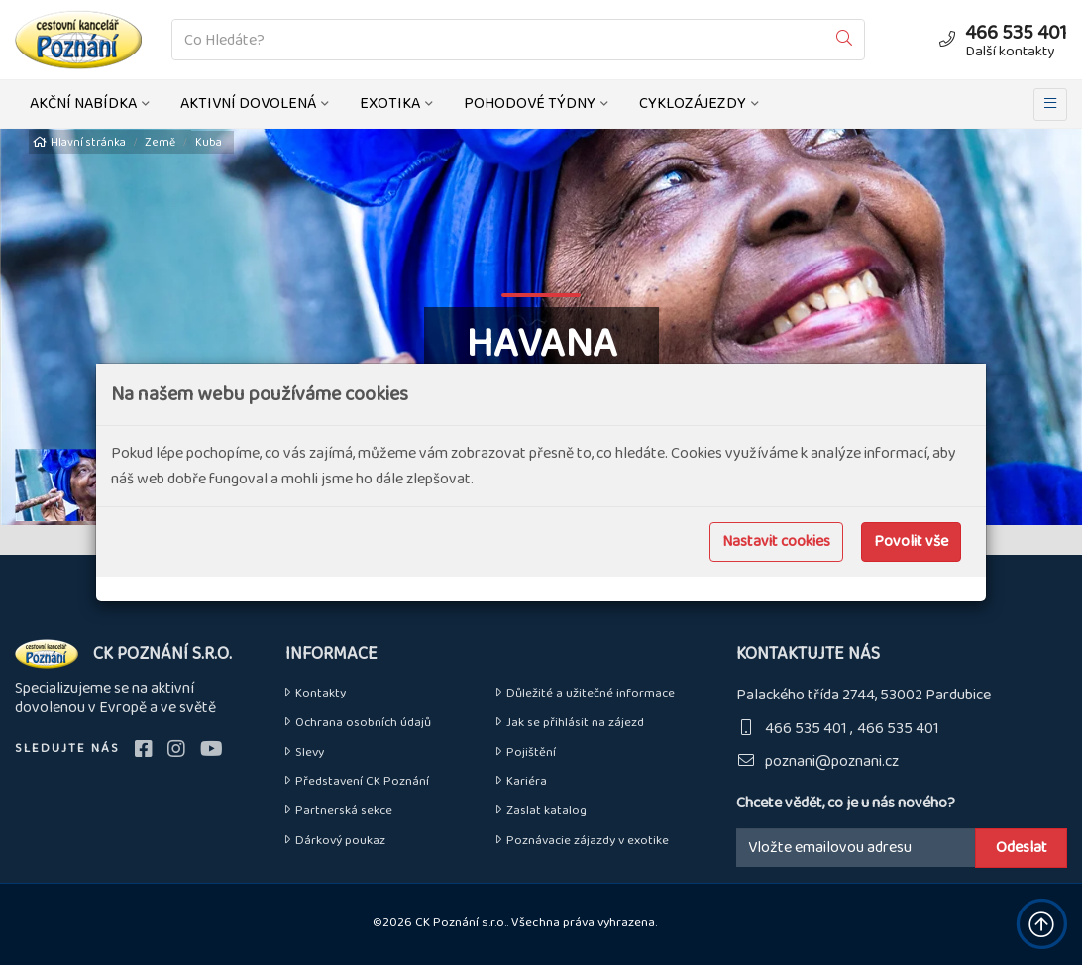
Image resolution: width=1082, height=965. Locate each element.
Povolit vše (911, 541)
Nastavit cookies (776, 541)
